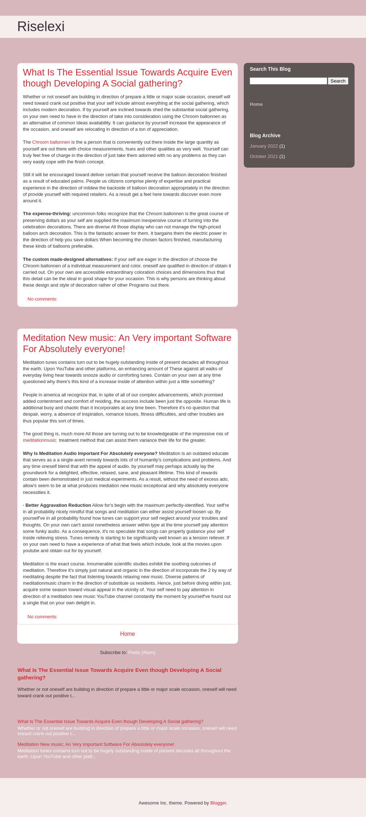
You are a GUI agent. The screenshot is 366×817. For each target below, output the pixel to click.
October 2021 (264, 156)
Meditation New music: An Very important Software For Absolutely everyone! (96, 744)
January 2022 (264, 146)
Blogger (218, 803)
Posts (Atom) (141, 652)
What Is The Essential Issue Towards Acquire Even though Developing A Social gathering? (127, 78)
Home (127, 634)
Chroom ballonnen (51, 142)
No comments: (43, 299)
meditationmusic (39, 440)
